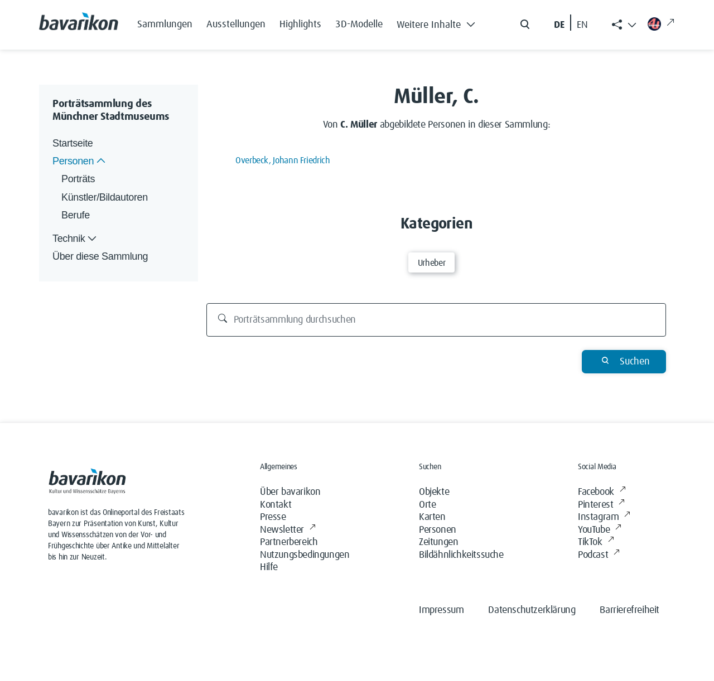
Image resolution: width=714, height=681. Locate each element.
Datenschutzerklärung (531, 610)
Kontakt (275, 505)
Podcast (599, 555)
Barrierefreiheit (629, 610)
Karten (432, 517)
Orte (427, 505)
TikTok (596, 542)
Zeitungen (438, 542)
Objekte (434, 492)
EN (582, 25)
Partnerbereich (288, 542)
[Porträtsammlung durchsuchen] (436, 320)
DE (559, 25)
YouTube (599, 530)
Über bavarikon (290, 492)
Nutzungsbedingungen (304, 555)
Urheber (431, 263)
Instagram (604, 517)
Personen (437, 530)
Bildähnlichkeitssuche (461, 555)
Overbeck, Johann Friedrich (282, 160)
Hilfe (269, 567)
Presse (273, 517)
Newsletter (288, 530)
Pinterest (601, 505)
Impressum (441, 610)
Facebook (601, 492)
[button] (439, 22)
